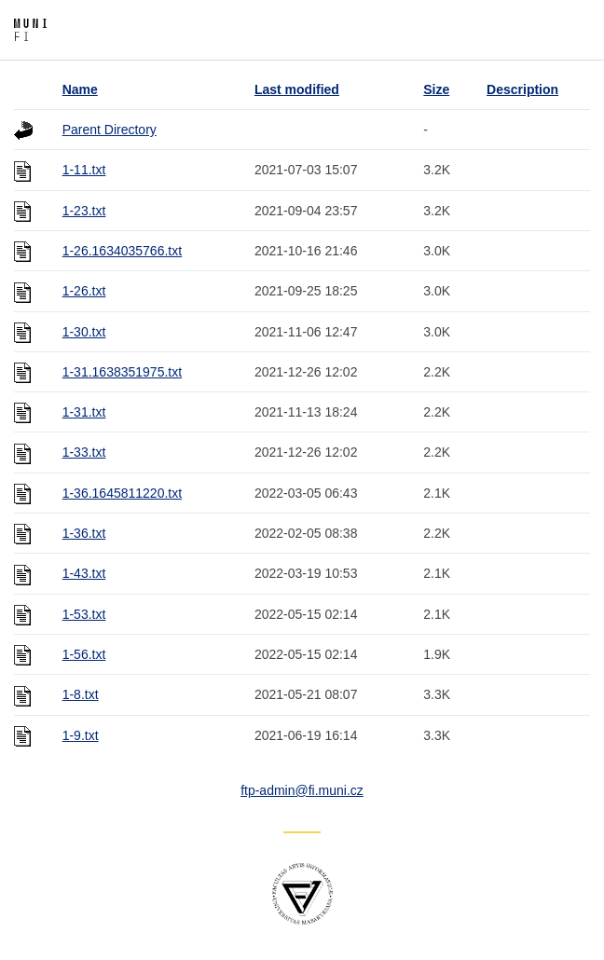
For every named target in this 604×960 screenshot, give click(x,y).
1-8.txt (80, 694)
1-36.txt (84, 533)
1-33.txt (84, 452)
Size (436, 89)
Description (522, 89)
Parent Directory (109, 129)
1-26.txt (84, 290)
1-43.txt (84, 573)
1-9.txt (80, 735)
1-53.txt (84, 614)
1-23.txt (84, 210)
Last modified (296, 89)
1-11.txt (84, 169)
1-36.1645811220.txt (122, 493)
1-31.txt (84, 412)
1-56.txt (84, 654)
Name (80, 89)
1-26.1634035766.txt (122, 250)
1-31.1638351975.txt (122, 371)
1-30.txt (84, 331)
